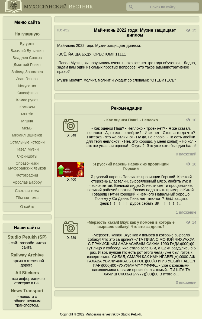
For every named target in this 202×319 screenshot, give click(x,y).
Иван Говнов (26, 79)
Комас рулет (27, 100)
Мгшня (27, 121)
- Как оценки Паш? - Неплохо (131, 120)
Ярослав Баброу (26, 182)
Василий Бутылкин (27, 50)
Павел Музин (27, 149)
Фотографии (27, 175)
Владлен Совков (27, 58)
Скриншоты (27, 156)
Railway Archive (27, 255)
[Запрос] (162, 6)
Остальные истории (26, 142)
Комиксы (27, 107)
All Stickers (27, 273)
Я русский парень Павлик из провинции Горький (131, 166)
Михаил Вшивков (27, 135)
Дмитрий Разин (27, 65)
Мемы (27, 128)
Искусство (27, 86)
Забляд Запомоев (27, 72)
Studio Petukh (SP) (27, 237)
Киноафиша (27, 93)
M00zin (27, 114)
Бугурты (27, 43)
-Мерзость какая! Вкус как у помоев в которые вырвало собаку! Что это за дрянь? (130, 224)
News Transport (27, 290)
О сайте (27, 206)
